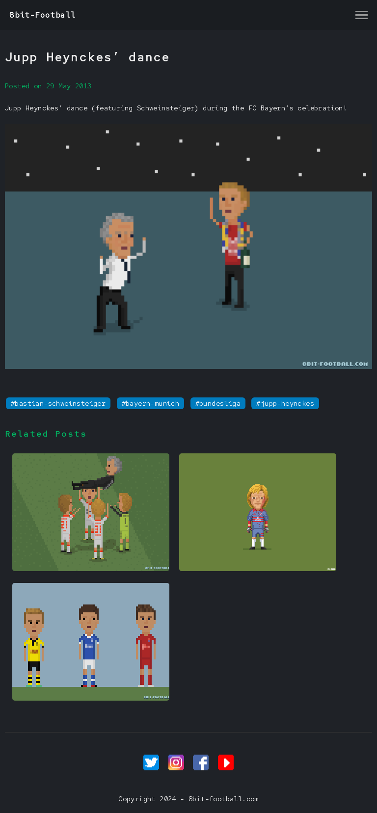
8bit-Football (42, 15)
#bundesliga (218, 403)
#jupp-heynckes (285, 403)
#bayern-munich (151, 403)
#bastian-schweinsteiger (58, 403)
